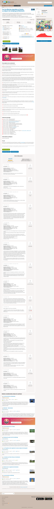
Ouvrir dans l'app (6, 41)
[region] (44, 25)
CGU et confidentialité (5, 497)
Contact (3, 504)
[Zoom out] (51, 23)
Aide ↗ (12, 5)
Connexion (50, 5)
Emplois (3, 500)
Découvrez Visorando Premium (26, 36)
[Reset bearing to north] (51, 24)
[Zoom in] (51, 21)
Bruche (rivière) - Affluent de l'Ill (26, 130)
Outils (3, 5)
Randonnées (8, 5)
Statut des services (24, 507)
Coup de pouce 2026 (5, 503)
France (23, 25)
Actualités (3, 501)
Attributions (37, 30)
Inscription (46, 5)
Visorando (3, 7)
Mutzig (33, 101)
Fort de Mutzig (4, 97)
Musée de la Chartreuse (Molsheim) (14, 121)
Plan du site (3, 498)
